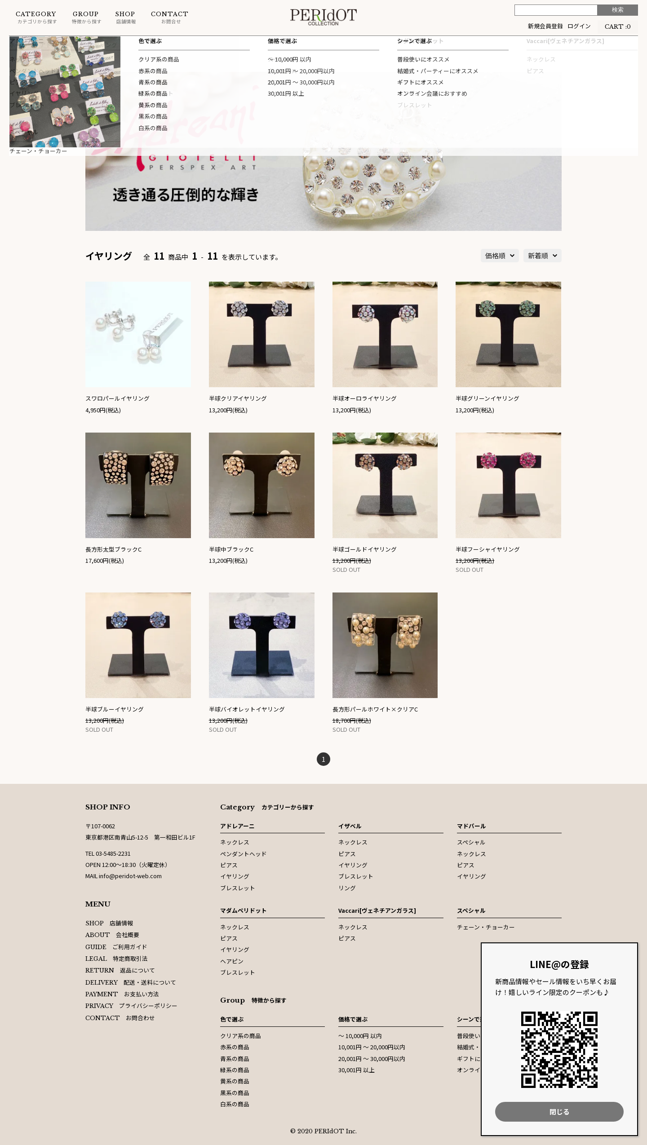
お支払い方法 (122, 994)
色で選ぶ (232, 1019)
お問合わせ (120, 1017)
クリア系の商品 (240, 1035)
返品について (120, 970)
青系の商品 (234, 1058)
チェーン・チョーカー (486, 927)
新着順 (538, 255)
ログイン (579, 26)
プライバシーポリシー (131, 1005)
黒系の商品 (234, 1092)
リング (347, 888)
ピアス (229, 865)
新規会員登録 (545, 26)
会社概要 (112, 934)
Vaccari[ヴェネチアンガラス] (377, 910)
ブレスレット (237, 888)
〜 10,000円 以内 (360, 1035)
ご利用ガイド (116, 946)
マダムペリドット (243, 910)
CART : (618, 25)
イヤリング (102, 44)
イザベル (350, 826)
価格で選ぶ (353, 1019)
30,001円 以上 (356, 1069)
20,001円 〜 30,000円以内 (371, 1058)
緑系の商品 (234, 1069)
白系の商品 (234, 1104)
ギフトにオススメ (480, 1058)
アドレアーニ (57, 44)
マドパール (471, 826)
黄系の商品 (234, 1081)
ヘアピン (232, 961)
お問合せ (170, 18)
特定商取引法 (116, 958)
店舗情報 (125, 18)
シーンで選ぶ (474, 1019)
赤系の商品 (234, 1047)
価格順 (495, 255)
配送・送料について (130, 982)
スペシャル (471, 842)
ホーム (18, 44)
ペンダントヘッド (243, 853)
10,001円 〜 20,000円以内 (371, 1047)
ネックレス (234, 842)
